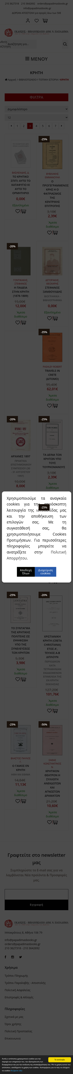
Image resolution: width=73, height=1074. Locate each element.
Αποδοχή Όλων (26, 572)
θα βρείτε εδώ (16, 1071)
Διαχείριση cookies (45, 572)
